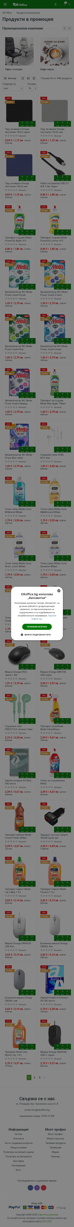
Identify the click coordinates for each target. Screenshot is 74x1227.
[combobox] (58, 590)
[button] (37, 634)
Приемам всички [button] (37, 626)
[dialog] (37, 613)
